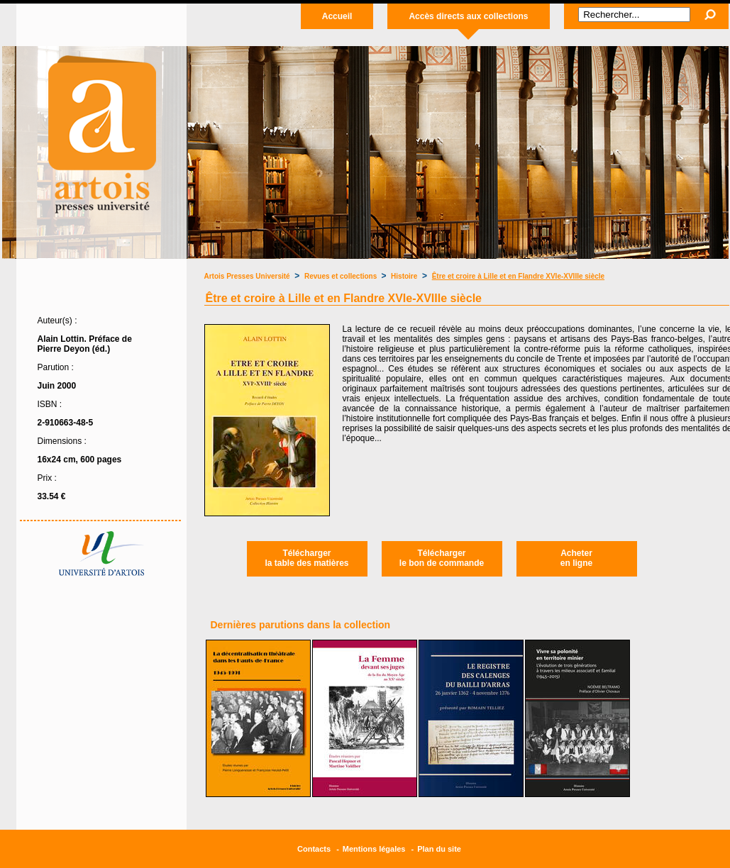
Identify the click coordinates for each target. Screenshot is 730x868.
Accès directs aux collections (468, 16)
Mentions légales (374, 849)
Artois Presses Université (247, 276)
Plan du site (439, 849)
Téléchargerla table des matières (306, 558)
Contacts (314, 849)
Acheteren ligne (576, 558)
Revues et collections (341, 276)
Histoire (404, 276)
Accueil (337, 16)
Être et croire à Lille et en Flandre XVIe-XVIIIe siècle (518, 276)
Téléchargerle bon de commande (441, 558)
